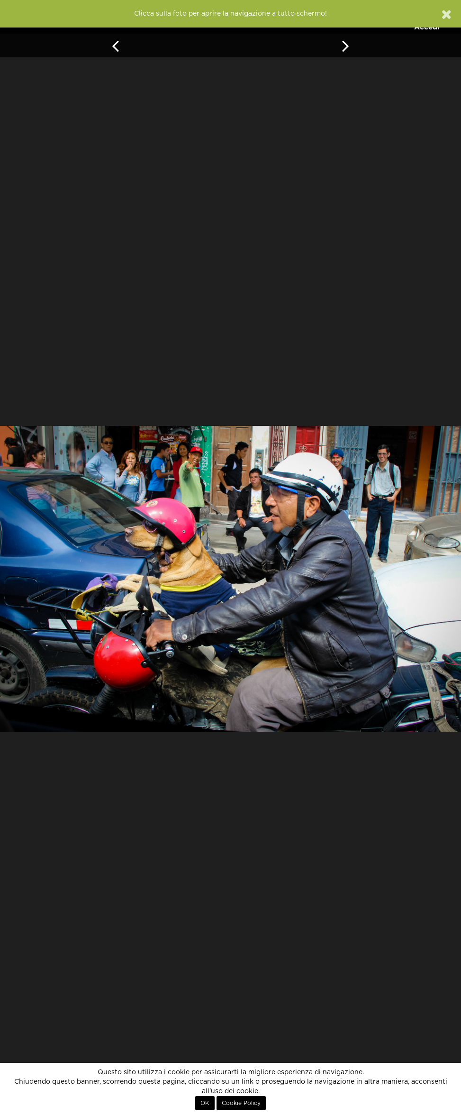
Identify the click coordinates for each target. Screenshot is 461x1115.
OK (204, 1103)
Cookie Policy (241, 1103)
